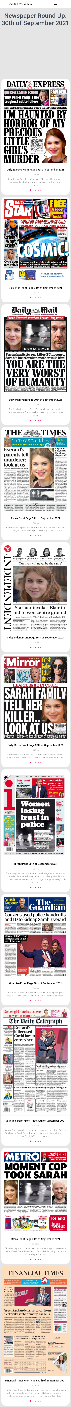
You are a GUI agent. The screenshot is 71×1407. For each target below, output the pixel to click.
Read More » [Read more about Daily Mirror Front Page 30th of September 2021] (35, 763)
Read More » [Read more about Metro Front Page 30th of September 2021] (35, 1259)
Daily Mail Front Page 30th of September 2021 (35, 399)
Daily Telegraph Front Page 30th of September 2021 (35, 1120)
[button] (55, 4)
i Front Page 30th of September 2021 (35, 863)
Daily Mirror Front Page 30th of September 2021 (35, 745)
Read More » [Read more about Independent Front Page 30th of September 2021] (35, 647)
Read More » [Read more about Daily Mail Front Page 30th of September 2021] (35, 420)
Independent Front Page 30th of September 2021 (35, 637)
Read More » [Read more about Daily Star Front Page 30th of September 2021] (35, 298)
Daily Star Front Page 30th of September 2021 (35, 287)
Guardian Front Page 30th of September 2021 (35, 983)
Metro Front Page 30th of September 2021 (35, 1239)
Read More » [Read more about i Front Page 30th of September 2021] (35, 887)
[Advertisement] (35, 56)
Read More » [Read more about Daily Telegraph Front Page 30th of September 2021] (35, 1141)
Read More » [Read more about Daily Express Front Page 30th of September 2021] (35, 190)
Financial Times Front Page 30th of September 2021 (35, 1380)
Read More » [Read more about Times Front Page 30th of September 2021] (35, 536)
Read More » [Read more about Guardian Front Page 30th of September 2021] (35, 1001)
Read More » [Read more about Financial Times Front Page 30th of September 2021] (35, 1401)
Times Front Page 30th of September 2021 (35, 518)
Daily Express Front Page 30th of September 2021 (35, 169)
